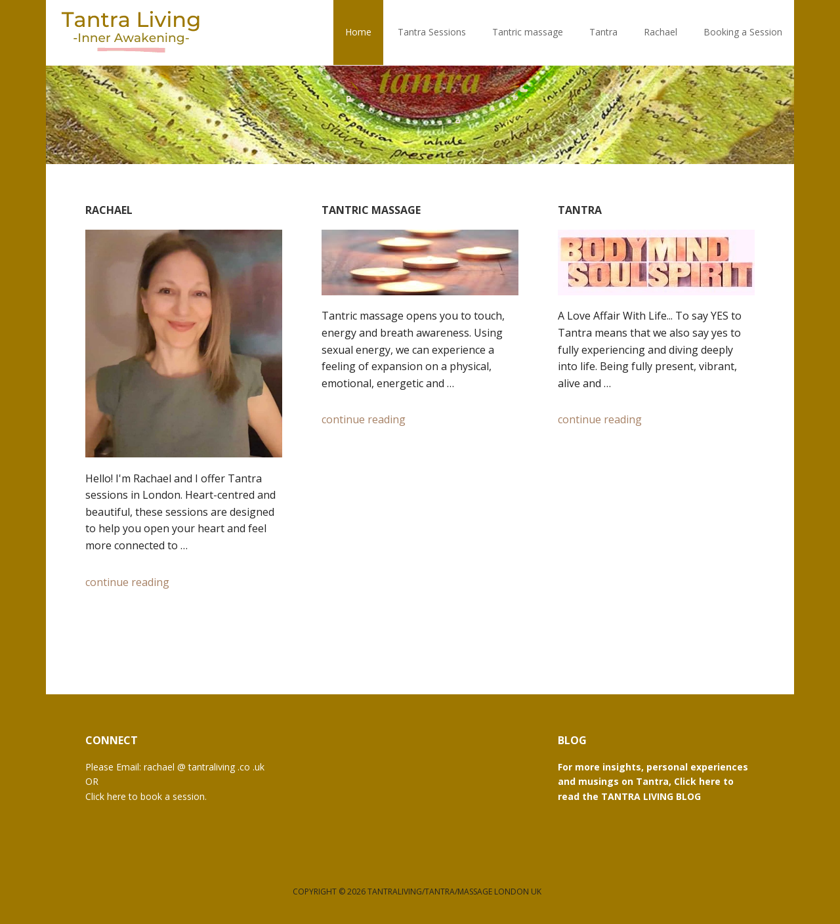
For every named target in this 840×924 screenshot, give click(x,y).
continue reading (127, 582)
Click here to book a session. (146, 796)
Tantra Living (131, 33)
